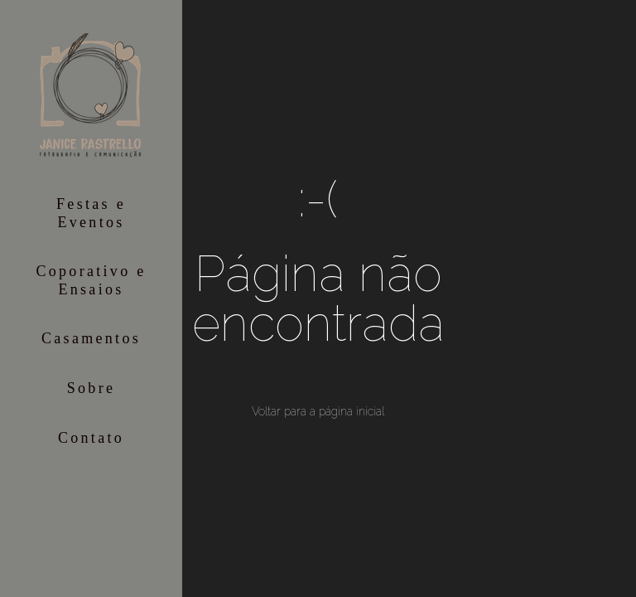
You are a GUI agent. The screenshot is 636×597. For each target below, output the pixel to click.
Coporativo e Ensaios (91, 280)
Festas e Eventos (91, 213)
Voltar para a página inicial (318, 411)
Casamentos (91, 338)
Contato (91, 438)
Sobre (91, 388)
